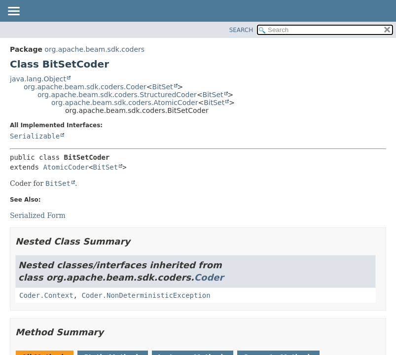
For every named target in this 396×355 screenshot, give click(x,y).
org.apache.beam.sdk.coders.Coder (85, 87)
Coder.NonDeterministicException (145, 295)
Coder (209, 277)
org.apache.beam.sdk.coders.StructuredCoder (117, 95)
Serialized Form (38, 215)
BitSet (162, 87)
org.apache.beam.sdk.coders (94, 49)
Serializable (35, 136)
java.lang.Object (38, 79)
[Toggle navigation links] (13, 12)
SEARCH (241, 30)
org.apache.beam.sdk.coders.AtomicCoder (124, 102)
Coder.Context (46, 295)
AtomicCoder (66, 167)
